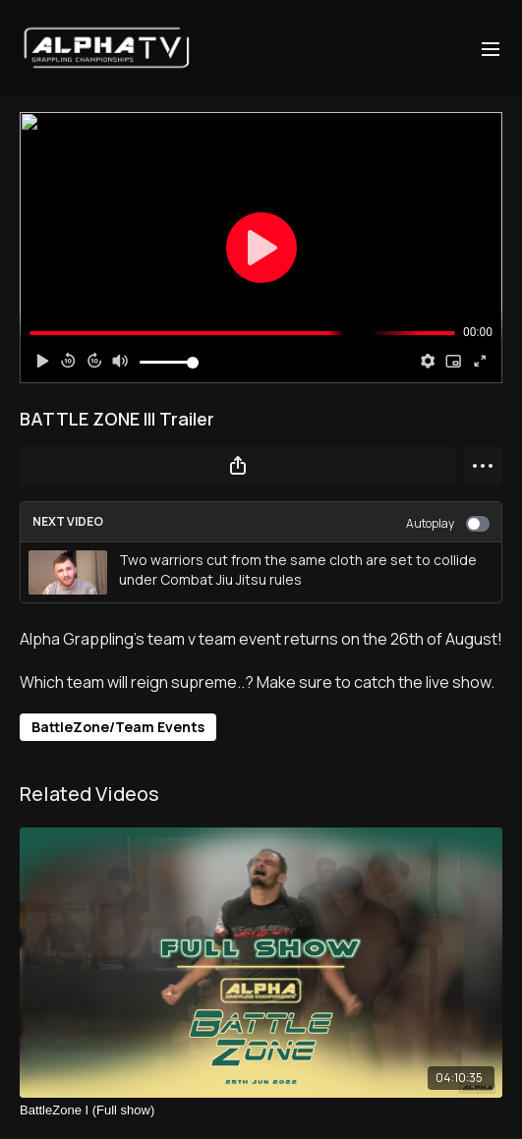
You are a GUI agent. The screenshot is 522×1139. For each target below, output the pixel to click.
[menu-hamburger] (490, 48)
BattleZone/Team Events (117, 726)
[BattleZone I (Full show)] (261, 1110)
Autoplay (448, 523)
